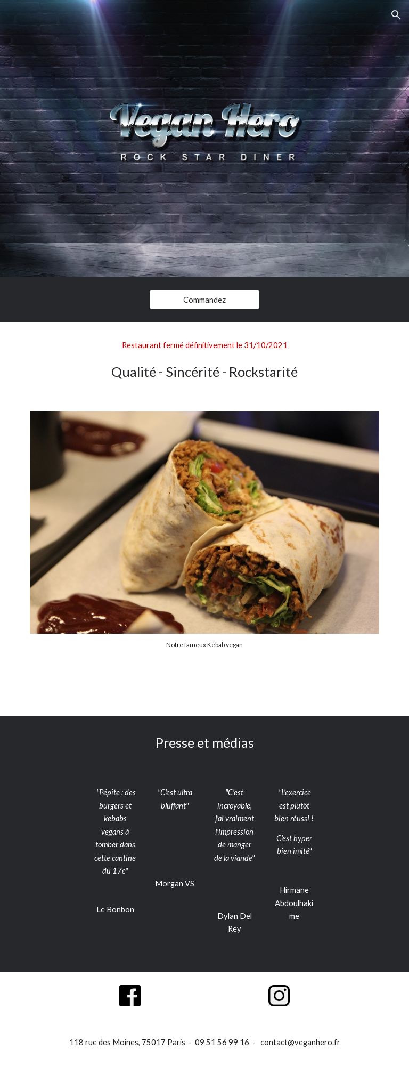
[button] (396, 15)
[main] (204, 360)
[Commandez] (204, 299)
